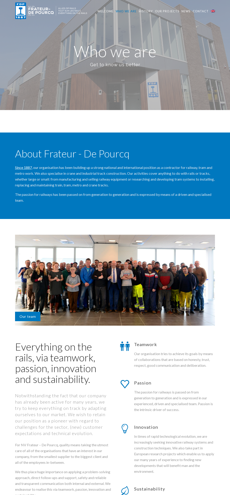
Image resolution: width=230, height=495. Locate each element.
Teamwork (145, 289)
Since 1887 (23, 112)
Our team (28, 261)
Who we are (126, 11)
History (146, 11)
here (28, 459)
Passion (142, 327)
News (185, 11)
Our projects (167, 11)
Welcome (105, 11)
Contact (201, 11)
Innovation (146, 372)
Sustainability (149, 433)
